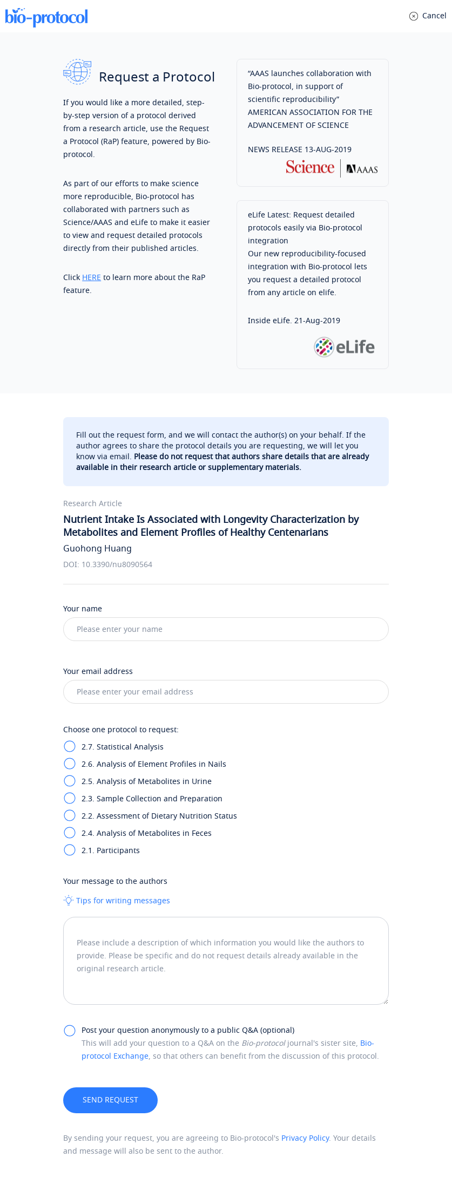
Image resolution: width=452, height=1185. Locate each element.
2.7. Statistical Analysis (123, 747)
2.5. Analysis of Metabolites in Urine (147, 781)
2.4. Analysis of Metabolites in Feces (147, 833)
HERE (91, 277)
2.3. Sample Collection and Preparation (152, 799)
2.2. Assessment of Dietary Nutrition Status (159, 816)
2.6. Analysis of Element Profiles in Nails (154, 764)
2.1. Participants (111, 850)
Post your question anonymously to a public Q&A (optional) (188, 1030)
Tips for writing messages (116, 901)
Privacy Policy (305, 1138)
